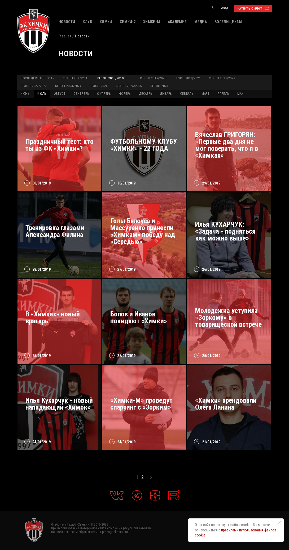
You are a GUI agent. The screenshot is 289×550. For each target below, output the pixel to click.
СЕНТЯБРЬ (81, 94)
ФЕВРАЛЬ (186, 94)
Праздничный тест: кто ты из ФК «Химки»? (59, 145)
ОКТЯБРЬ (104, 94)
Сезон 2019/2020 (153, 78)
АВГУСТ (60, 94)
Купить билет (253, 8)
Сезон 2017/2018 (76, 78)
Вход (224, 8)
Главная (65, 36)
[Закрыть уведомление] (279, 522)
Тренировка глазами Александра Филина (54, 231)
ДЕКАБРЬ (145, 94)
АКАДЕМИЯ (177, 22)
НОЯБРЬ (125, 94)
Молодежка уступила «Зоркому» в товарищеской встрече (228, 317)
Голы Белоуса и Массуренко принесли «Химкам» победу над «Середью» (142, 231)
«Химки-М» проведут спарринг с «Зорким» (141, 403)
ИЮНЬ (25, 94)
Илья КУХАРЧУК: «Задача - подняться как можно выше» (225, 231)
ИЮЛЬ (41, 94)
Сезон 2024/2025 (129, 86)
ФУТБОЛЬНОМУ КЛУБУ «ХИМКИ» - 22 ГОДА (143, 145)
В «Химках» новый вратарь (52, 317)
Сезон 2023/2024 (68, 86)
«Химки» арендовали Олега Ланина (225, 403)
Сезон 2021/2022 (222, 78)
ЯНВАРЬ (166, 94)
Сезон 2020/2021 (187, 78)
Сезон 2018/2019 (110, 78)
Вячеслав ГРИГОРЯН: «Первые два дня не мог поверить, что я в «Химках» (226, 145)
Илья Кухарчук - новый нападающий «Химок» (59, 403)
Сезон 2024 (99, 86)
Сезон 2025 (159, 86)
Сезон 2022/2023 (34, 86)
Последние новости (38, 78)
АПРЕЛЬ (223, 94)
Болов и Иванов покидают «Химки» (138, 317)
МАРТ (205, 94)
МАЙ (240, 94)
